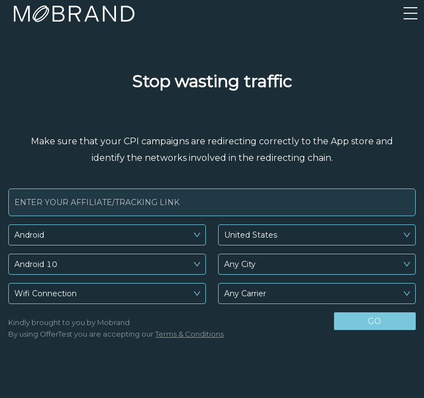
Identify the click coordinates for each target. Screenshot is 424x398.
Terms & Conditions (189, 333)
